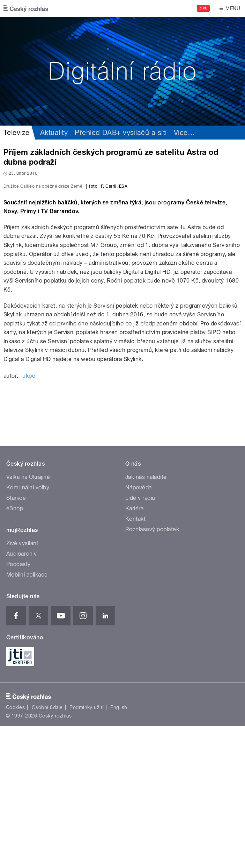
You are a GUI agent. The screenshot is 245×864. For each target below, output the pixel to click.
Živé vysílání (22, 681)
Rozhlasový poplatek (152, 667)
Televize (16, 132)
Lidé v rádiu (140, 635)
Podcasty (18, 702)
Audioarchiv (21, 691)
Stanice (16, 635)
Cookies (15, 845)
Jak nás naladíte (146, 614)
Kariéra (134, 646)
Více (184, 132)
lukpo (28, 513)
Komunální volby (27, 625)
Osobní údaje (47, 845)
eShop (14, 646)
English (118, 845)
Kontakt (135, 656)
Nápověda (138, 625)
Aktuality (54, 132)
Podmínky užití (86, 845)
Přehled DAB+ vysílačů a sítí (120, 132)
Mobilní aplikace (27, 712)
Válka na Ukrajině (28, 614)
